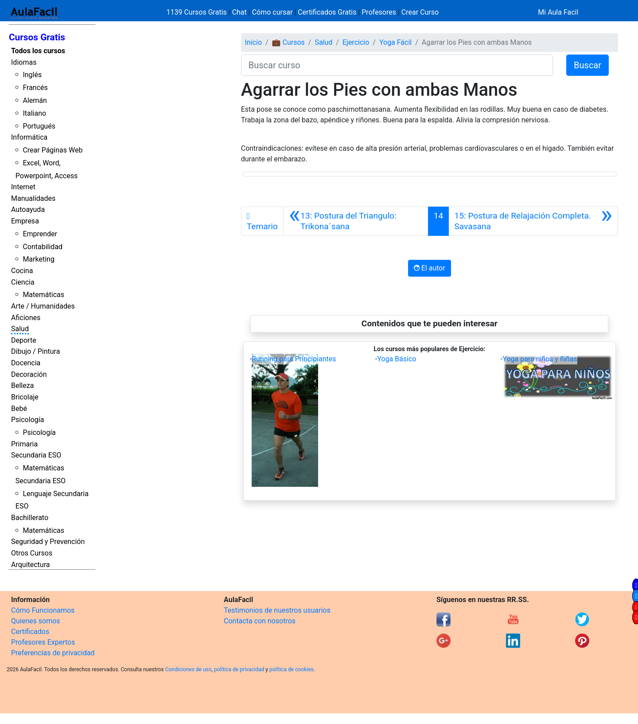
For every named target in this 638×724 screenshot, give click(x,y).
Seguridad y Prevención (48, 541)
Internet (23, 187)
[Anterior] (355, 221)
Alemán (35, 100)
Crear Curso (420, 12)
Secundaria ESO (36, 455)
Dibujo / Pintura (35, 351)
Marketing (38, 259)
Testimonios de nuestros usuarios (277, 610)
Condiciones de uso (188, 669)
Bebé (19, 408)
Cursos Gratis (37, 37)
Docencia (25, 363)
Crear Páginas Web (52, 150)
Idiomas (23, 62)
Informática (29, 137)
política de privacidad (239, 669)
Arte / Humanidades (43, 306)
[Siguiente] (533, 221)
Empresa (25, 221)
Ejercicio (355, 42)
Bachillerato (29, 517)
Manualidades (33, 198)
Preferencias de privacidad (53, 653)
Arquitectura (30, 564)
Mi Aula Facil (558, 12)
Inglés (32, 74)
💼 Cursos (288, 42)
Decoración (29, 374)
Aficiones (25, 317)
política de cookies (291, 669)
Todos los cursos (38, 51)
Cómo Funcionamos (42, 610)
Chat (239, 12)
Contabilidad (42, 247)
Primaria (24, 444)
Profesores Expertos (43, 642)
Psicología (27, 419)
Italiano (34, 113)
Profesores (379, 12)
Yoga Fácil (395, 42)
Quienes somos (35, 621)
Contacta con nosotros (260, 621)
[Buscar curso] (397, 65)
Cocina (22, 270)
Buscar (587, 65)
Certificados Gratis (327, 12)
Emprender (40, 234)
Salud (20, 329)
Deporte (23, 340)
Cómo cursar (272, 12)
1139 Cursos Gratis (198, 12)
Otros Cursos (31, 553)
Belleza (22, 385)
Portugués (39, 126)
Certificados (30, 631)
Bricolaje (25, 397)
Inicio (253, 42)
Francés (35, 87)
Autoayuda (28, 209)
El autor (429, 268)
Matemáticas (43, 294)
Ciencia (23, 282)
